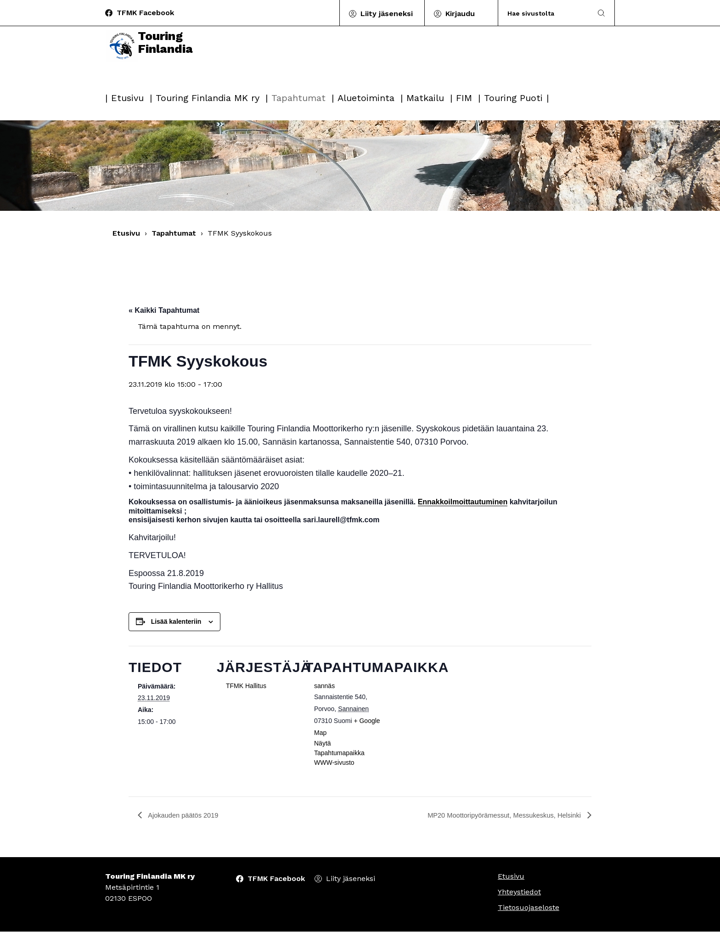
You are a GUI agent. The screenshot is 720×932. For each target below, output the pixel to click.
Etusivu (127, 97)
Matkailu (425, 97)
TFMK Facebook (145, 12)
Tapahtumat (298, 97)
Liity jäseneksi (386, 13)
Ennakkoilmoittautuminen (463, 502)
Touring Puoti (513, 97)
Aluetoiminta (366, 97)
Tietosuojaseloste (528, 908)
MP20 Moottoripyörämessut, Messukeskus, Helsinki (497, 815)
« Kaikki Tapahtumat (164, 310)
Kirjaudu (460, 13)
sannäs (324, 685)
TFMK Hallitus (246, 685)
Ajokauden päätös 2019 (185, 815)
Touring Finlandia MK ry (207, 97)
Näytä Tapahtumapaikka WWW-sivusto (339, 753)
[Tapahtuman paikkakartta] (441, 709)
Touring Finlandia (153, 60)
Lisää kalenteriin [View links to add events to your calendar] (176, 621)
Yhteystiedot (519, 892)
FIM (464, 97)
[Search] (545, 13)
